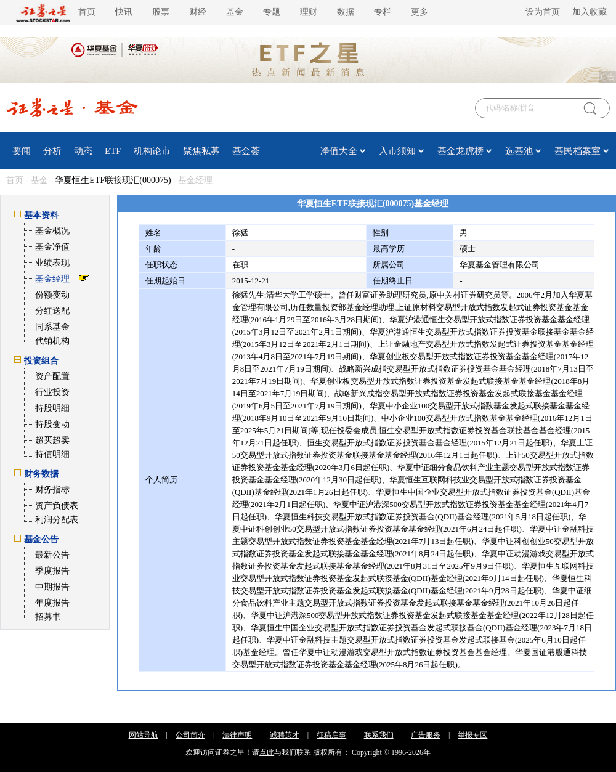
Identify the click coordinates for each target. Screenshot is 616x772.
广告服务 (425, 735)
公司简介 (190, 735)
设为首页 (542, 12)
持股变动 (52, 424)
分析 (52, 151)
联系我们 (379, 735)
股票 (160, 12)
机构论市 (152, 151)
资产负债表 (56, 505)
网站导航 (143, 735)
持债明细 (52, 454)
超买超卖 (52, 440)
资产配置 (52, 376)
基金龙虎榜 (460, 151)
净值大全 (338, 151)
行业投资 (52, 392)
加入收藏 (589, 12)
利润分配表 (56, 519)
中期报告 (52, 586)
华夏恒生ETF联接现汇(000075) (113, 180)
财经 (197, 12)
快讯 (123, 12)
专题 (271, 12)
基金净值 (52, 246)
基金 (234, 12)
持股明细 (52, 408)
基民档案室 (577, 151)
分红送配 (52, 310)
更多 (419, 12)
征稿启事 (331, 735)
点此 (266, 752)
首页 (86, 12)
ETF (113, 151)
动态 (83, 151)
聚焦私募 (201, 151)
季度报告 (52, 570)
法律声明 (237, 735)
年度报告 (52, 602)
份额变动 (52, 294)
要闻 (21, 151)
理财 (308, 12)
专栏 (382, 12)
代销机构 (52, 341)
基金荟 (246, 151)
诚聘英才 (284, 735)
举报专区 (472, 735)
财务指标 (52, 489)
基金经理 (52, 278)
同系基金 (52, 326)
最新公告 (52, 554)
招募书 (48, 617)
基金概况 (52, 230)
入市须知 (397, 151)
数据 (345, 12)
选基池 (519, 151)
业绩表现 (52, 262)
